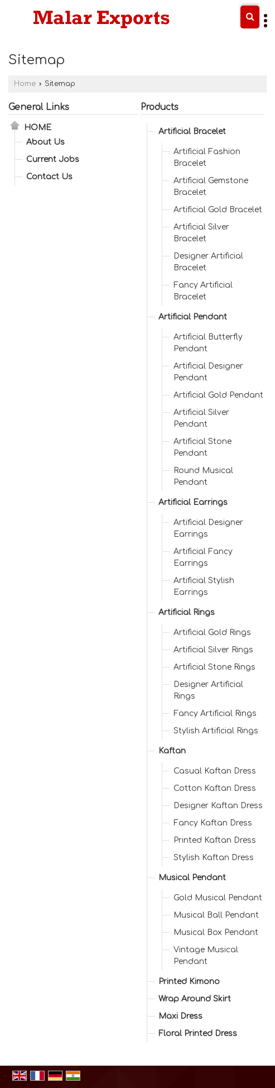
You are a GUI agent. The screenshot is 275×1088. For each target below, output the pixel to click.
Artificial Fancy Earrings (203, 557)
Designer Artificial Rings (208, 690)
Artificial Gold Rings (212, 632)
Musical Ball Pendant (216, 915)
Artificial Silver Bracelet (201, 233)
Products (159, 107)
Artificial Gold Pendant (218, 395)
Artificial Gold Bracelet (217, 210)
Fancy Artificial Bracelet (203, 291)
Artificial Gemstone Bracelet (210, 186)
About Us (45, 142)
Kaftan (172, 751)
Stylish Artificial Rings (215, 731)
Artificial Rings (186, 612)
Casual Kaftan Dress (214, 771)
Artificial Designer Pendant (208, 372)
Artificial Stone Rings (214, 667)
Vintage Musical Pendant (205, 956)
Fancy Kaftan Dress (212, 823)
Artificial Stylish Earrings (203, 586)
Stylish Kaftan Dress (213, 857)
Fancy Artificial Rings (215, 713)
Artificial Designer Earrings (208, 528)
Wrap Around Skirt (194, 999)
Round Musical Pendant (203, 476)
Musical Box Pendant (215, 932)
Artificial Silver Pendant (201, 418)
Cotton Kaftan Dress (214, 788)
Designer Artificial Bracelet (208, 262)
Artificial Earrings (193, 502)
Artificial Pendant (192, 317)
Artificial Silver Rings (213, 650)
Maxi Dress (180, 1016)
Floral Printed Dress (197, 1033)
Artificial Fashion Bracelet (206, 157)
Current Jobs (52, 159)
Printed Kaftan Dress (214, 840)
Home (25, 84)
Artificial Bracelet (192, 131)
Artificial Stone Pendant (202, 447)
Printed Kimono (189, 981)
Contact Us (49, 177)
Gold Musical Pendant (217, 898)
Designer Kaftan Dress (218, 805)
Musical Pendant (192, 878)
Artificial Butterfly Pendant (208, 343)
